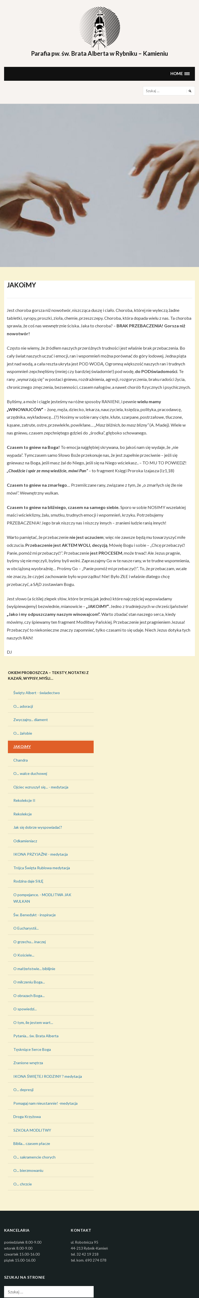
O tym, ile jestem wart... (33, 1022)
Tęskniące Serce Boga (32, 1049)
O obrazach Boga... (29, 995)
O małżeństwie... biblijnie (34, 968)
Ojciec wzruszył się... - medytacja (40, 787)
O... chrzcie (22, 1184)
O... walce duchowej (30, 773)
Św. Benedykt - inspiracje (34, 914)
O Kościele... (23, 955)
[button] (180, 74)
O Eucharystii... (26, 928)
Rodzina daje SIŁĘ (28, 881)
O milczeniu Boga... (29, 982)
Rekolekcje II (24, 800)
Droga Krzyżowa (27, 1116)
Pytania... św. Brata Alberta (36, 1035)
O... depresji (23, 1089)
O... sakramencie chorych (34, 1157)
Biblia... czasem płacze (31, 1143)
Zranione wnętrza (28, 1062)
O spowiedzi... (25, 1009)
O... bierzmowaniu (28, 1170)
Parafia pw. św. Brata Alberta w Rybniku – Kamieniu (99, 53)
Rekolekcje (22, 814)
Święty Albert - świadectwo (36, 692)
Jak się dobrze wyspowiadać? (37, 827)
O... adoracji (23, 706)
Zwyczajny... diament (30, 719)
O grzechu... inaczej (29, 941)
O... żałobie (22, 733)
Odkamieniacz (25, 841)
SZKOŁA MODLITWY (32, 1130)
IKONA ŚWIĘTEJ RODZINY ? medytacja (47, 1076)
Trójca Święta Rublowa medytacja (41, 867)
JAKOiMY (22, 746)
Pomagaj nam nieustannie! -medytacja (45, 1103)
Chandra (20, 760)
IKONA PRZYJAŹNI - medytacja (40, 854)
